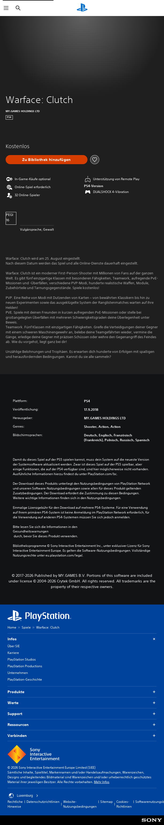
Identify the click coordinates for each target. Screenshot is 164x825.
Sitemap (106, 801)
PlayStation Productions (24, 666)
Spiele (26, 627)
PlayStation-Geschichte (24, 679)
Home (11, 627)
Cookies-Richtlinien (124, 804)
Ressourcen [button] (82, 724)
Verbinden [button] (82, 735)
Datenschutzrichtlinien (42, 801)
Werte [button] (82, 702)
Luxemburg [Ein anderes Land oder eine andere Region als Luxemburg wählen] (23, 795)
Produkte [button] (82, 691)
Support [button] (82, 713)
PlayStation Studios (21, 659)
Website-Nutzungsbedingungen (80, 804)
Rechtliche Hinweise (15, 804)
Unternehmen (17, 672)
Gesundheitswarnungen (30, 531)
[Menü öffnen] (6, 8)
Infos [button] (82, 639)
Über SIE (13, 646)
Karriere (13, 652)
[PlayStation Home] (82, 8)
